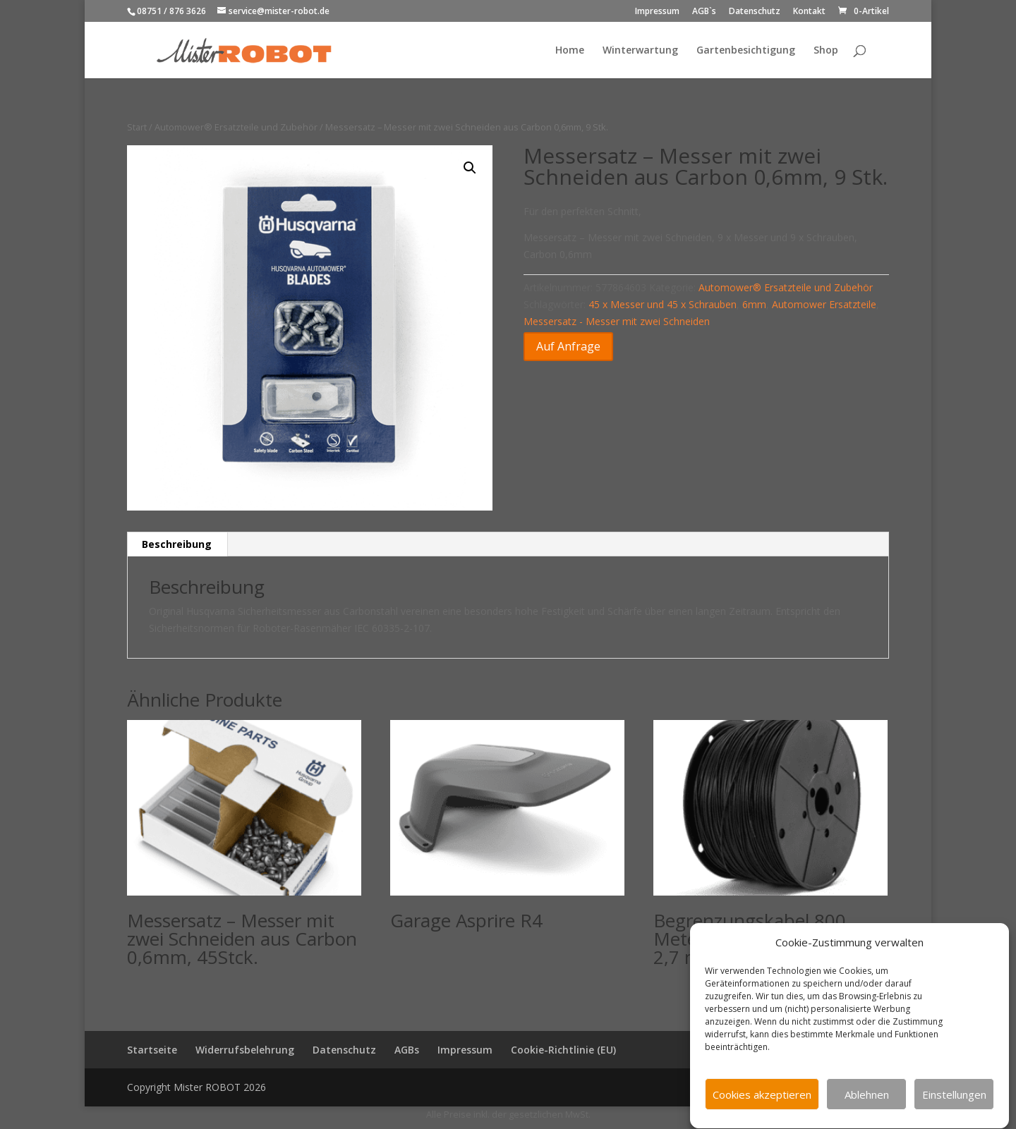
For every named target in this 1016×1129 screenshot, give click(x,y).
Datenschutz (754, 12)
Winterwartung (640, 50)
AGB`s (704, 12)
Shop (826, 50)
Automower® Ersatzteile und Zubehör (236, 127)
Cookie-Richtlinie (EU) (563, 1049)
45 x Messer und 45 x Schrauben (662, 304)
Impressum (657, 12)
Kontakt (809, 12)
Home (569, 50)
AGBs (406, 1049)
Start (137, 127)
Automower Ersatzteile (824, 304)
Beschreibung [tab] (177, 544)
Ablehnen (867, 1102)
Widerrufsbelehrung (244, 1049)
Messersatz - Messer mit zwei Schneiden (617, 321)
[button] (470, 168)
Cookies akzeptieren (762, 1102)
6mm (754, 304)
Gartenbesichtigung (745, 50)
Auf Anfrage (568, 346)
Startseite (152, 1049)
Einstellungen (954, 1102)
